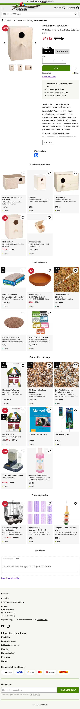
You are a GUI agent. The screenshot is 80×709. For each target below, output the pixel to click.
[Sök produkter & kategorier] (40, 14)
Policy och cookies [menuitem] (8, 641)
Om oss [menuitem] (4, 661)
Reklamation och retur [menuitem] (10, 645)
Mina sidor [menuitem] (5, 657)
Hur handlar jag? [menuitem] (7, 653)
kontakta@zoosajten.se (15, 602)
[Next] (35, 43)
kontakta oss (42, 619)
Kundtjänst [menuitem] (5, 637)
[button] (3, 8)
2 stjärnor (6, 558)
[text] (47, 38)
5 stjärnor (12, 558)
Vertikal (48, 51)
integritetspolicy (35, 694)
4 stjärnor (10, 558)
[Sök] (76, 14)
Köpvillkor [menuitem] (5, 649)
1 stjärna (3, 558)
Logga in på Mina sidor (10, 578)
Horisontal (62, 51)
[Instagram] (8, 626)
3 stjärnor (8, 558)
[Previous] (4, 43)
